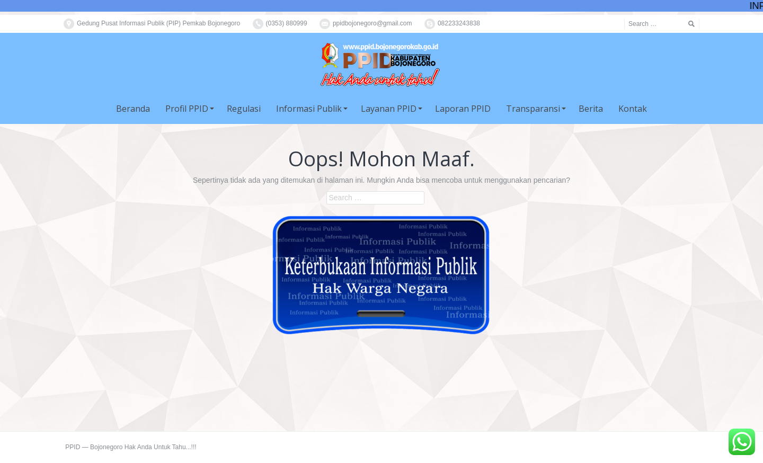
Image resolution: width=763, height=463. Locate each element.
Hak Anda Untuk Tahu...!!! (161, 447)
